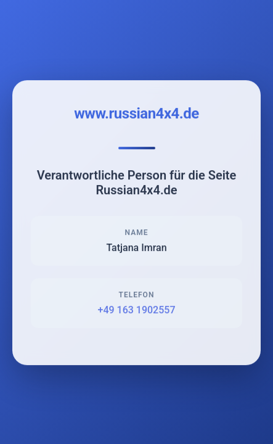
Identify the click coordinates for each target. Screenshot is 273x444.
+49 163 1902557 (137, 311)
